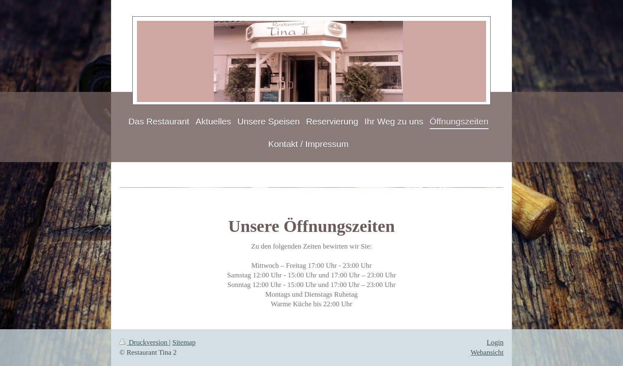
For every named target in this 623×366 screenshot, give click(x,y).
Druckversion (144, 342)
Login (495, 342)
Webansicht (487, 352)
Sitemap (184, 342)
